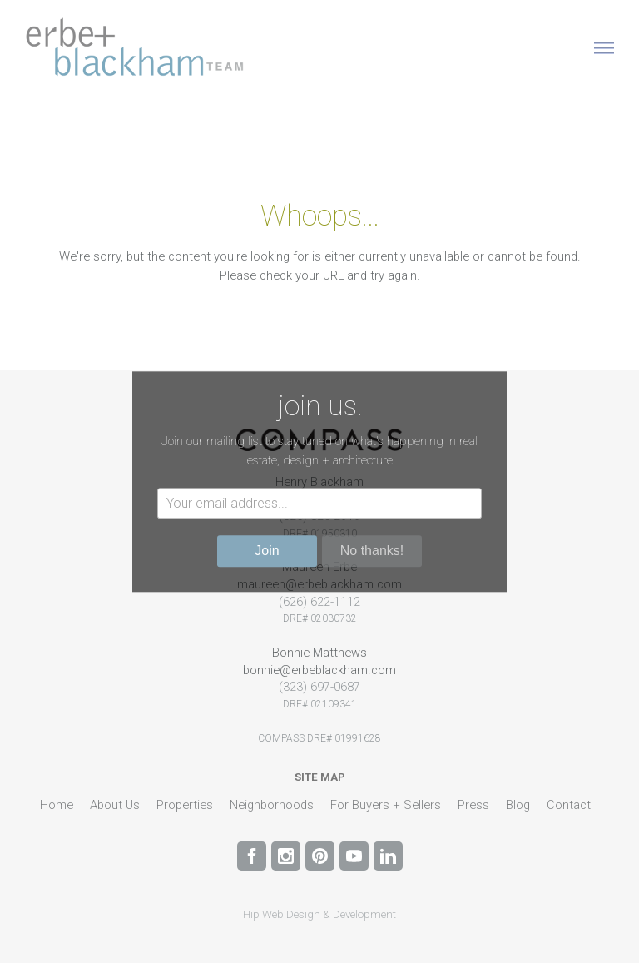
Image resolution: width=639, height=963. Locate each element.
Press (473, 804)
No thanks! (372, 551)
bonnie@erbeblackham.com (319, 670)
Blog (518, 804)
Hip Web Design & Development (319, 914)
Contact (569, 804)
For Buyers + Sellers (385, 804)
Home (56, 804)
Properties (184, 804)
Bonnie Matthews (319, 652)
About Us (115, 804)
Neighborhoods (272, 804)
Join (267, 551)
